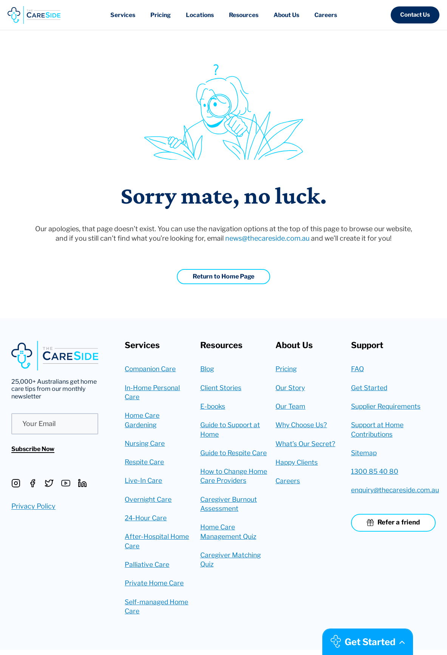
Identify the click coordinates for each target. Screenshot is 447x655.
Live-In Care (144, 483)
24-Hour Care (146, 521)
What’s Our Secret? (306, 445)
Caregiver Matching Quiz (231, 573)
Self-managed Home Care (157, 611)
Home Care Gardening (142, 421)
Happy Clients (297, 464)
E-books (213, 407)
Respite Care (145, 464)
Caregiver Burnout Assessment (229, 516)
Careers (287, 483)
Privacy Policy (33, 506)
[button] (415, 14)
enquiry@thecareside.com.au (393, 493)
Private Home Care (154, 588)
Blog (207, 369)
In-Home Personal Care (153, 392)
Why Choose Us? (302, 426)
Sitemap (364, 455)
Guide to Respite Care (226, 459)
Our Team (290, 407)
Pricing (286, 369)
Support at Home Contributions (378, 431)
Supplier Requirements (387, 407)
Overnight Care (149, 502)
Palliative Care (147, 569)
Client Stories (221, 388)
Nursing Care (145, 445)
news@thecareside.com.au (267, 238)
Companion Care (151, 369)
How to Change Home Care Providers (234, 488)
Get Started (369, 388)
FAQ (358, 369)
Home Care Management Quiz (229, 545)
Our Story (290, 388)
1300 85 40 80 (375, 474)
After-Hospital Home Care (157, 545)
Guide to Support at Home (231, 431)
